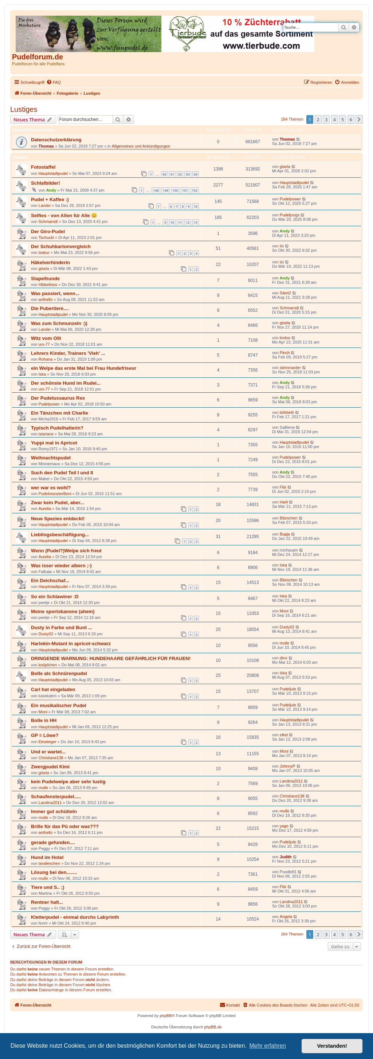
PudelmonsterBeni (55, 493)
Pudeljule (288, 689)
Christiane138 (51, 758)
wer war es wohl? (51, 487)
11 (180, 222)
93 (187, 174)
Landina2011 (291, 781)
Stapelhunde (45, 278)
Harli (284, 502)
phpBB (166, 1015)
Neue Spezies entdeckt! (58, 518)
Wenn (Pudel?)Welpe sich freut (66, 550)
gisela (285, 166)
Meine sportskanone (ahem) (62, 611)
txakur (44, 252)
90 (164, 174)
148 (155, 190)
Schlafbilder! (45, 183)
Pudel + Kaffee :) (50, 199)
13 (195, 222)
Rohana (46, 359)
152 (194, 190)
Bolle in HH (43, 720)
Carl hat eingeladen (53, 689)
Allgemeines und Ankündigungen (141, 146)
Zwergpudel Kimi (50, 766)
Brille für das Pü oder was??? (65, 826)
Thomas (46, 146)
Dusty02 (46, 634)
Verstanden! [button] (332, 1046)
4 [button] (334, 119)
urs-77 (44, 344)
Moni (284, 611)
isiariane (46, 434)
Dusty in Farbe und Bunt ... (61, 627)
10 (195, 206)
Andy (51, 190)
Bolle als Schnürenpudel (59, 673)
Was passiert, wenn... (55, 293)
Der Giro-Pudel (48, 231)
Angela (286, 916)
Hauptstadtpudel (53, 173)
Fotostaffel (43, 167)
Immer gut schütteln (54, 811)
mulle (284, 643)
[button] (359, 119)
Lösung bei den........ (54, 872)
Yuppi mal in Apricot (54, 443)
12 (187, 222)
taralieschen (49, 863)
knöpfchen (48, 665)
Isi (282, 246)
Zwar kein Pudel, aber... (57, 502)
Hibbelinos (48, 284)
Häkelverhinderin (50, 262)
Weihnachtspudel (51, 457)
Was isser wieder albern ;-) (61, 565)
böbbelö (287, 412)
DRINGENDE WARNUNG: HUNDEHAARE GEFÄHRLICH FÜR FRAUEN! (111, 658)
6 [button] (351, 119)
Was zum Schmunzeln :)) (59, 323)
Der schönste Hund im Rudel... (66, 383)
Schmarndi (48, 221)
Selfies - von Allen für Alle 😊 (64, 215)
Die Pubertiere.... (50, 308)
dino (283, 658)
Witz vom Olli (46, 338)
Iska (42, 374)
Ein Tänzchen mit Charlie (59, 413)
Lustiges (24, 109)
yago (284, 826)
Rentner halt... (47, 902)
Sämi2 (285, 293)
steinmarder (290, 367)
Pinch (285, 352)
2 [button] (318, 119)
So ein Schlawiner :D (54, 596)
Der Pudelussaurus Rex (58, 398)
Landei (45, 205)
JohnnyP (287, 766)
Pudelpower (290, 199)
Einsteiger (47, 742)
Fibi (283, 487)
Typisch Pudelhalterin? (57, 428)
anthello (46, 299)
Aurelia (45, 508)
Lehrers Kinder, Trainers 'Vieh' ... (68, 353)
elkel (284, 735)
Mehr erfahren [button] (267, 1046)
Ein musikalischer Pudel (58, 705)
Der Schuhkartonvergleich (61, 246)
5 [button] (342, 119)
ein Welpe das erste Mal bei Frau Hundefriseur (83, 368)
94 (195, 174)
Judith (286, 857)
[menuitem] (53, 82)
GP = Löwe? (45, 735)
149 (165, 190)
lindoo (285, 338)
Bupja (285, 534)
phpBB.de (213, 1027)
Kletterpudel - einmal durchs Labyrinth (75, 917)
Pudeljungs (289, 215)
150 (175, 190)
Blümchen (289, 518)
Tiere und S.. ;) (47, 887)
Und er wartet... (48, 751)
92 (180, 174)
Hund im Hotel (47, 857)
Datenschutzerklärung (56, 139)
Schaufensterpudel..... (56, 796)
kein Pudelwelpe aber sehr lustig (68, 781)
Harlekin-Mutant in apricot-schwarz (71, 643)
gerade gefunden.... (53, 842)
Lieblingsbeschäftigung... (60, 534)
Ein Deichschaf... (50, 580)
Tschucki (46, 237)
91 (172, 174)
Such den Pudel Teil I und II (62, 472)
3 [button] (326, 119)
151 (185, 190)
